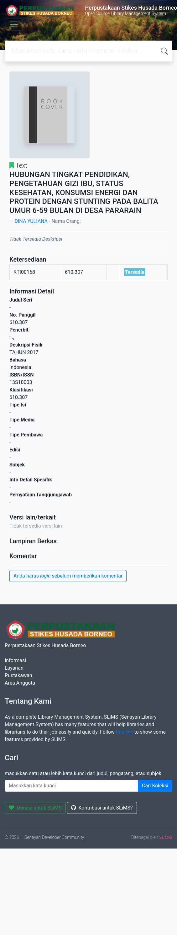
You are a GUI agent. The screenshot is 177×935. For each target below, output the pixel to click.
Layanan (14, 668)
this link (124, 732)
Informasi (15, 660)
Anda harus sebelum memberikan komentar (67, 576)
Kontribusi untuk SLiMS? (102, 808)
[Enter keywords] (71, 786)
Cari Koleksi (155, 786)
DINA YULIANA (31, 221)
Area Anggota (20, 683)
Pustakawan (18, 675)
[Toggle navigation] (14, 24)
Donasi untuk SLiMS (35, 808)
